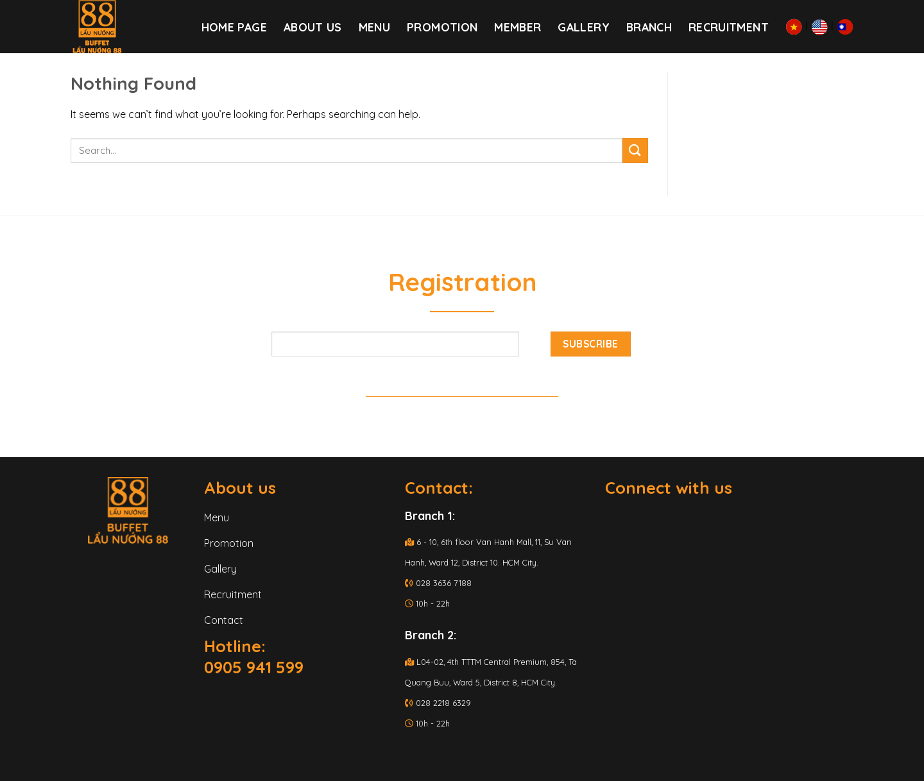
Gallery (583, 27)
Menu (374, 27)
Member (517, 27)
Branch (649, 27)
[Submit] (635, 150)
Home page (234, 27)
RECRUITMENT (729, 27)
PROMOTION (442, 27)
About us (313, 27)
